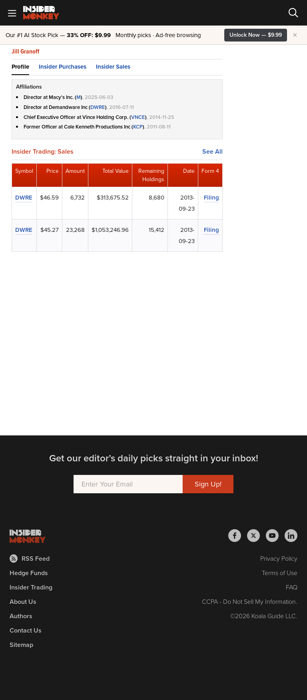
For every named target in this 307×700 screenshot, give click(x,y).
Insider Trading (31, 587)
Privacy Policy (278, 558)
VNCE (138, 117)
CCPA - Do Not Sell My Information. (249, 601)
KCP (138, 127)
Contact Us (26, 630)
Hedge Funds (29, 572)
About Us (23, 601)
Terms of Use (279, 572)
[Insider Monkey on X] (256, 535)
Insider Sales (113, 66)
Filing (211, 197)
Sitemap (21, 644)
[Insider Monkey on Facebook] (237, 535)
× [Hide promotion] (295, 35)
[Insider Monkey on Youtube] (275, 535)
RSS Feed (30, 558)
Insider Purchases (62, 66)
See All (212, 151)
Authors (21, 616)
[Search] (293, 13)
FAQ (291, 587)
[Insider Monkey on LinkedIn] (291, 535)
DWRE (97, 107)
